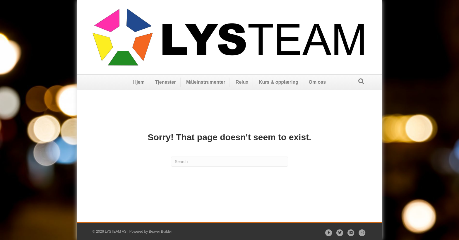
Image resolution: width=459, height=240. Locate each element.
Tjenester (165, 82)
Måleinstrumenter (205, 82)
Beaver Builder (160, 231)
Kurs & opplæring (278, 82)
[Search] (361, 81)
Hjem (139, 82)
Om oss (317, 82)
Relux (242, 82)
